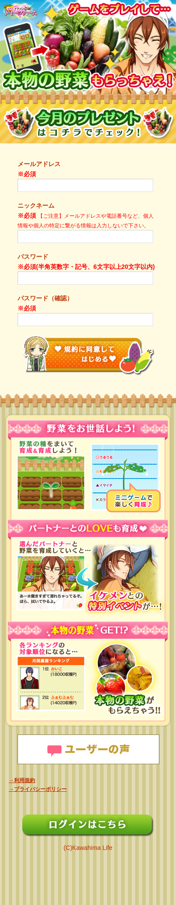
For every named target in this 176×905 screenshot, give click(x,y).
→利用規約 (22, 780)
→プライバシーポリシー (38, 789)
